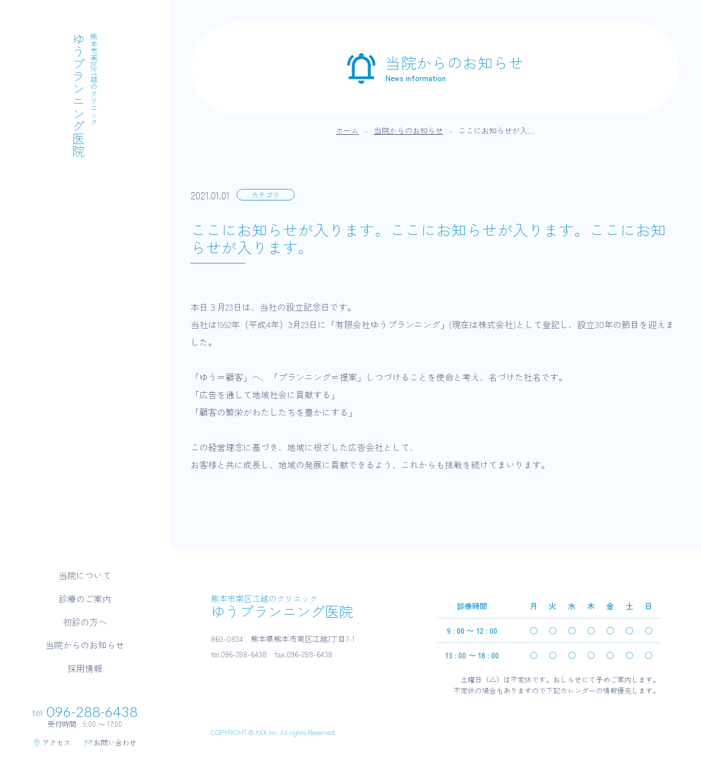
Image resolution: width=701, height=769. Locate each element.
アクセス (52, 743)
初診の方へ (85, 621)
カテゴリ (265, 195)
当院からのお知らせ (84, 644)
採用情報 (84, 668)
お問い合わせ (110, 743)
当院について (85, 575)
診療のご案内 (85, 598)
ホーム (347, 130)
